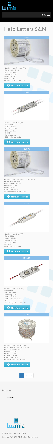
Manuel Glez (20, 433)
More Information (17, 85)
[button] (43, 15)
